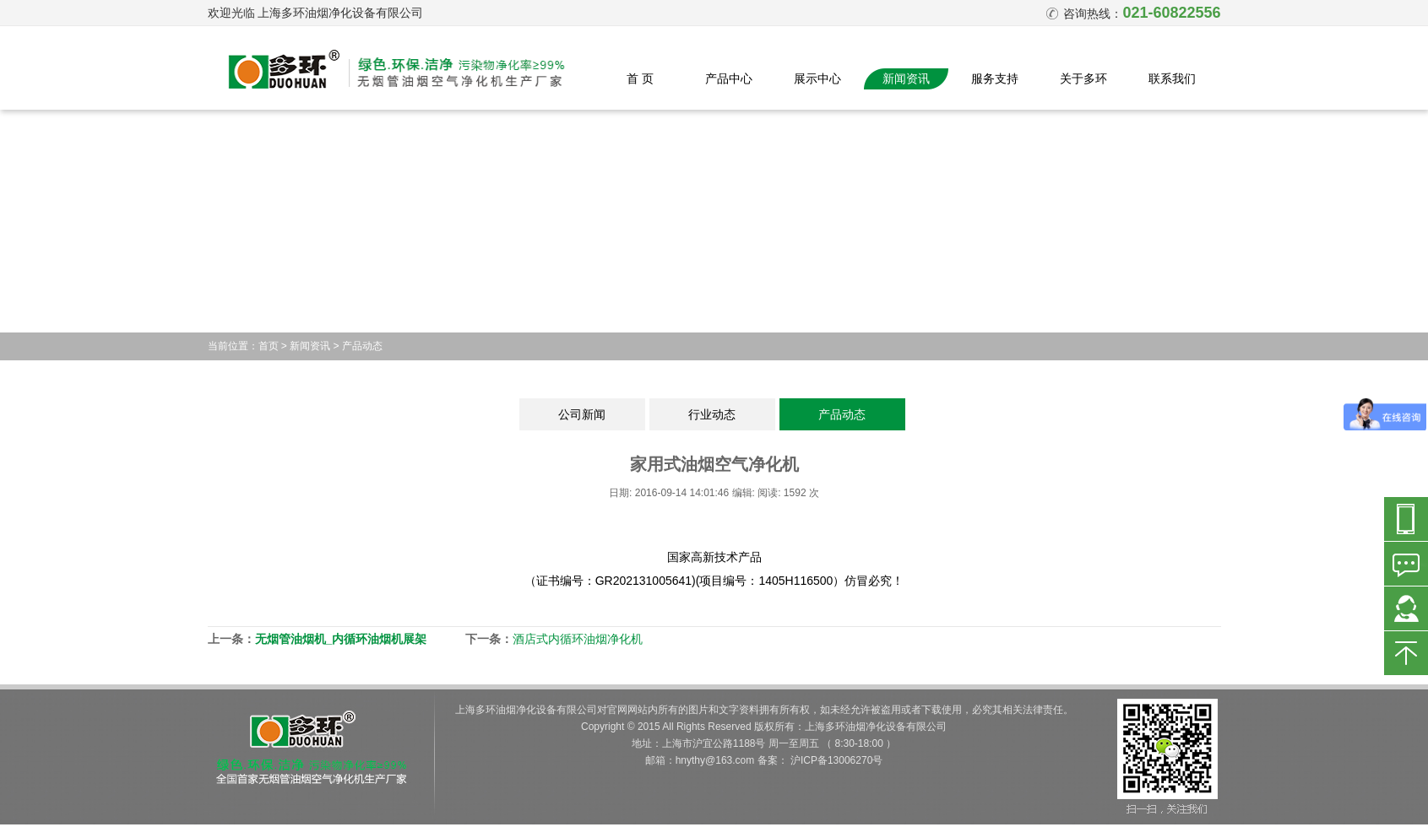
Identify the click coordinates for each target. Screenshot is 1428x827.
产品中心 (728, 78)
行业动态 (712, 414)
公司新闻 (581, 414)
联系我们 (1172, 78)
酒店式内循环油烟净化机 (578, 639)
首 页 (640, 78)
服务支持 (994, 78)
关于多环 (1083, 78)
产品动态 (362, 346)
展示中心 (817, 78)
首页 (268, 346)
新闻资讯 (906, 78)
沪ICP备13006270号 (836, 760)
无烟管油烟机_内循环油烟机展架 (341, 639)
